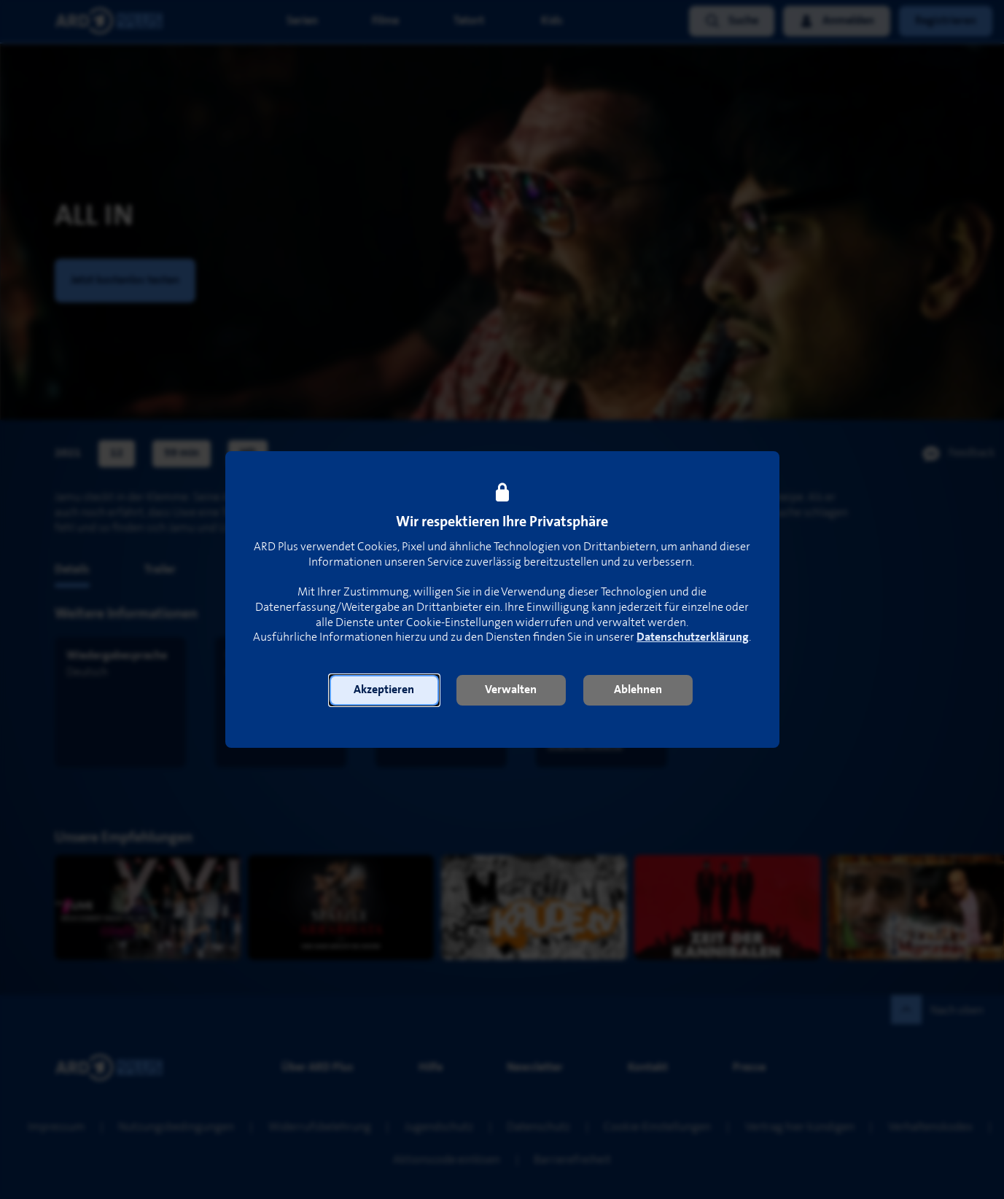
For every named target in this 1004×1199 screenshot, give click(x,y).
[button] (384, 690)
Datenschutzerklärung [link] (693, 637)
